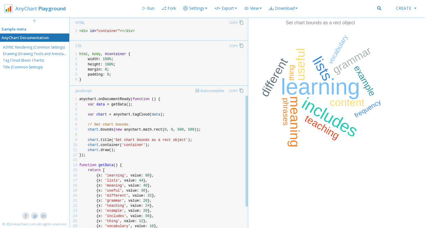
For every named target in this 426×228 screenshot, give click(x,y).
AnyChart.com (25, 224)
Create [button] (406, 8)
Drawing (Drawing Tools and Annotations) (38, 53)
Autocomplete (212, 90)
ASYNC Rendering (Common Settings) (34, 47)
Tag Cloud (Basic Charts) (23, 60)
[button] (253, 8)
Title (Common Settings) (23, 67)
